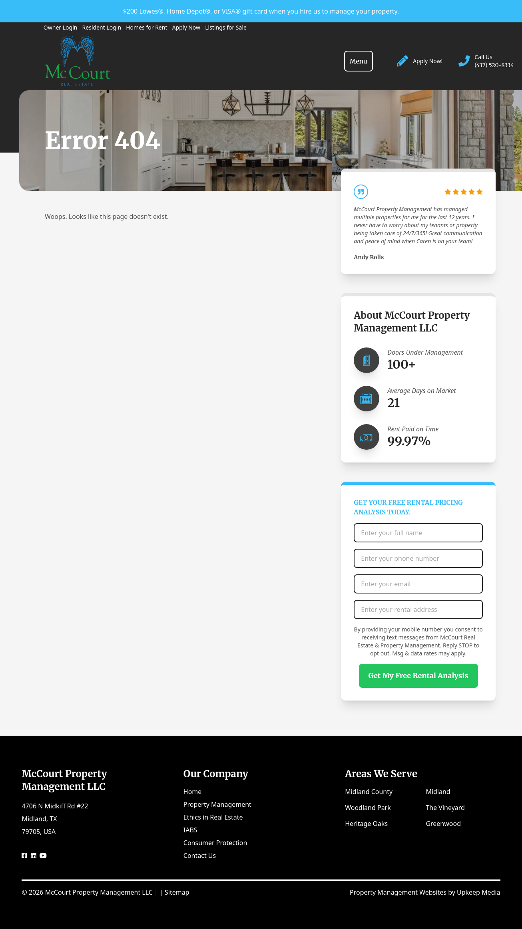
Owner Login (61, 27)
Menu (358, 61)
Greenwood (443, 823)
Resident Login (101, 27)
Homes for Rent (146, 27)
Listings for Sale (226, 27)
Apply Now (186, 27)
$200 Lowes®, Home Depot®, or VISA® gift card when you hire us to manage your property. (261, 11)
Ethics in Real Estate (213, 817)
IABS (190, 830)
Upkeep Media (478, 892)
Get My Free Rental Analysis (418, 675)
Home (192, 791)
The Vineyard (445, 807)
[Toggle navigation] (358, 61)
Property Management (217, 804)
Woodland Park (368, 807)
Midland (438, 791)
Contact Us (199, 855)
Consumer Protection (215, 842)
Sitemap (177, 892)
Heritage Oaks (366, 823)
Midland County (368, 791)
